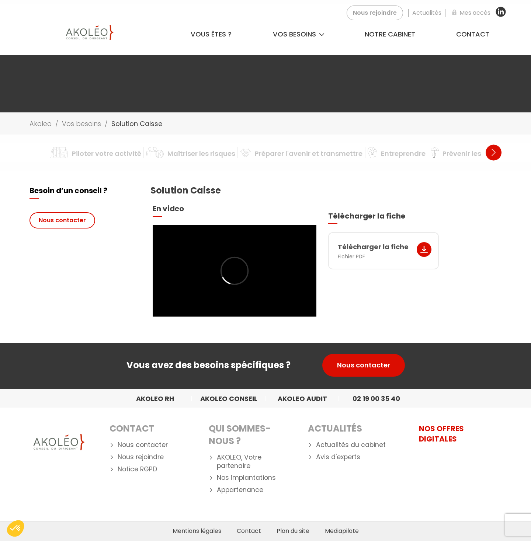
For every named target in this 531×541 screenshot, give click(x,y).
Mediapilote (342, 531)
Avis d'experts (338, 457)
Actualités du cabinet (351, 445)
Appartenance (240, 490)
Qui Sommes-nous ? (240, 434)
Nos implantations (246, 478)
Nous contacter (62, 220)
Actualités (335, 428)
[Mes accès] (469, 13)
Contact (472, 34)
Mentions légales (197, 531)
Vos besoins (298, 34)
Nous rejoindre (141, 457)
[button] (15, 528)
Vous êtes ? (211, 34)
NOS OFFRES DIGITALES (441, 433)
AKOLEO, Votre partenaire (239, 461)
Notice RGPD (137, 469)
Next (494, 152)
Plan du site (293, 531)
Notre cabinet (390, 34)
